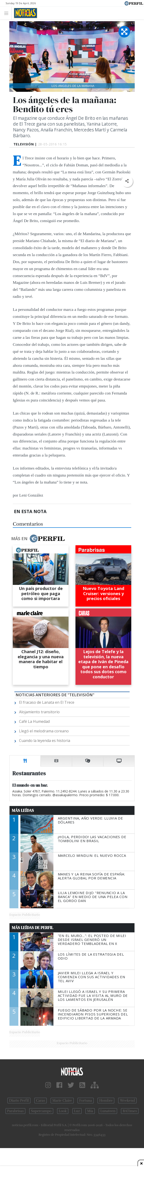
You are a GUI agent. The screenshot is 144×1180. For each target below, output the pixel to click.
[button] (127, 181)
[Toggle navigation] (7, 13)
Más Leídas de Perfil (32, 927)
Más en (38, 538)
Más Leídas (23, 810)
